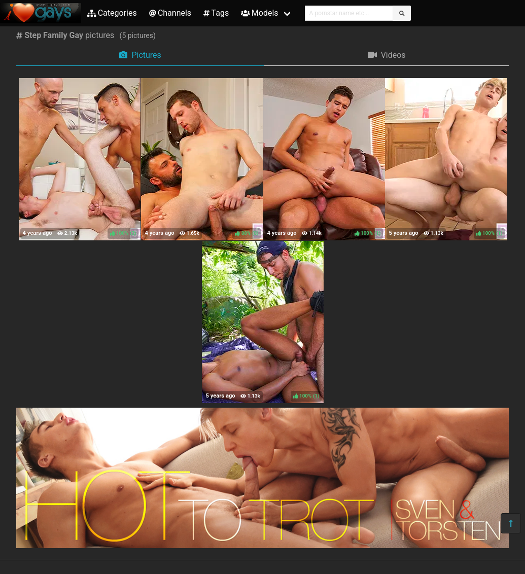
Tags (216, 13)
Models (259, 13)
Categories (112, 13)
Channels (170, 13)
